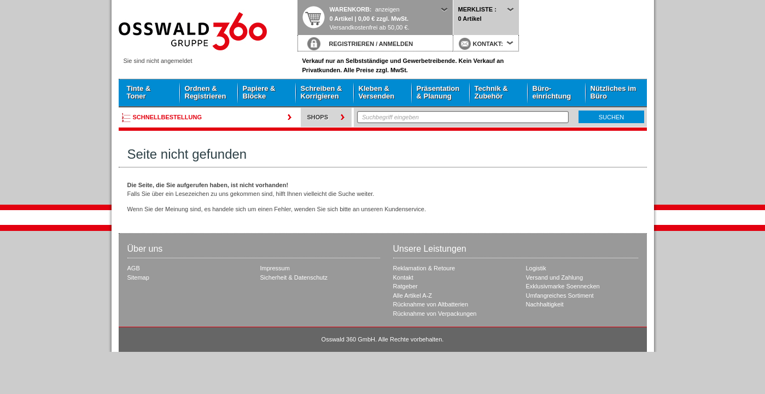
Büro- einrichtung (552, 92)
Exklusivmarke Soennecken (563, 286)
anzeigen (387, 9)
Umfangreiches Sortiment (560, 295)
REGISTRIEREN (352, 43)
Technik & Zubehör (491, 92)
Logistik (536, 268)
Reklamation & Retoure (424, 268)
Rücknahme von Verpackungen (435, 313)
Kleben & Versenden (377, 92)
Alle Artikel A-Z (413, 295)
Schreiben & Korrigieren (321, 92)
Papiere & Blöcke (259, 92)
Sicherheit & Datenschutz (294, 277)
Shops (318, 117)
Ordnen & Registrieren (205, 92)
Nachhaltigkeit (545, 304)
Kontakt (403, 277)
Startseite (208, 31)
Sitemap (138, 277)
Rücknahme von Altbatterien (431, 304)
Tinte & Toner (139, 92)
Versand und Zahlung (554, 277)
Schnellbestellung (167, 117)
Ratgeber (405, 286)
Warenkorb (350, 9)
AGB (133, 268)
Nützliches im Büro (613, 92)
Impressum (275, 268)
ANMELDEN (396, 43)
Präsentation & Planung (438, 92)
